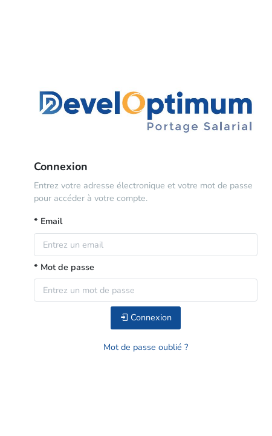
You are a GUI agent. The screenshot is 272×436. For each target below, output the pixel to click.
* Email (48, 221)
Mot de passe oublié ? (145, 347)
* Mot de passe (64, 267)
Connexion (146, 317)
